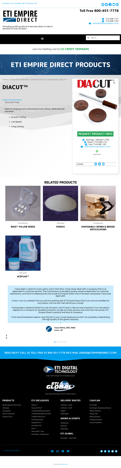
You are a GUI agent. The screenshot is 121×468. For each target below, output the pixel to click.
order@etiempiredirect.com (105, 23)
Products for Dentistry (19, 80)
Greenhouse (63, 464)
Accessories (52, 80)
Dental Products (38, 80)
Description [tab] (12, 102)
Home (5, 80)
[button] (42, 39)
